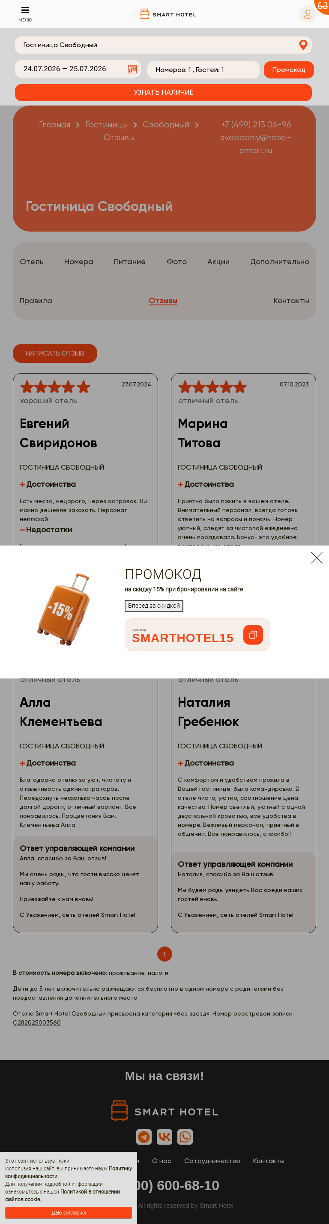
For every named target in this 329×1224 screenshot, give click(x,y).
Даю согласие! (68, 1213)
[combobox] (163, 45)
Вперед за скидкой (154, 605)
